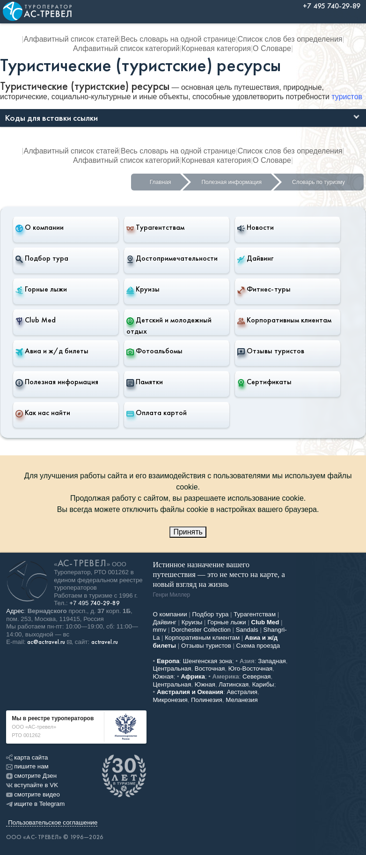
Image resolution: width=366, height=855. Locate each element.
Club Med (35, 320)
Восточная (210, 668)
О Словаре (272, 48)
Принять (188, 532)
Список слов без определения (290, 39)
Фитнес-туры (264, 289)
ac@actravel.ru (46, 642)
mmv (160, 629)
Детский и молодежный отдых (169, 325)
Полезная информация (231, 182)
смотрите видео (33, 794)
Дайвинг (255, 258)
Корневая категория (216, 48)
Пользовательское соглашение (52, 822)
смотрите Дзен (31, 775)
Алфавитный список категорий (126, 48)
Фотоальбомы (154, 351)
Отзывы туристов (270, 351)
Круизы (143, 289)
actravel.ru (104, 642)
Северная (256, 676)
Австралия (242, 691)
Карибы (263, 684)
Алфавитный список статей (70, 39)
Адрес (15, 610)
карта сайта (27, 757)
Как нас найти (42, 412)
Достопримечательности (172, 258)
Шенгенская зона (207, 661)
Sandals (247, 629)
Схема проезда (258, 645)
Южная (163, 676)
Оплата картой (156, 412)
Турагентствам (155, 227)
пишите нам (27, 766)
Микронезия (170, 699)
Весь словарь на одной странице (178, 39)
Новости (255, 227)
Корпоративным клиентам (284, 320)
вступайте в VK (32, 785)
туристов (346, 97)
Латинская (234, 684)
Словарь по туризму (318, 182)
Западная (272, 661)
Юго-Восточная (250, 668)
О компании (39, 227)
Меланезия (241, 699)
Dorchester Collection (201, 629)
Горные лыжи (41, 289)
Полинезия (206, 699)
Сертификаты (264, 382)
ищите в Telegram (35, 803)
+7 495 (94, 603)
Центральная (172, 668)
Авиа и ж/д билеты (51, 351)
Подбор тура (41, 258)
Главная (160, 182)
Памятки (144, 382)
